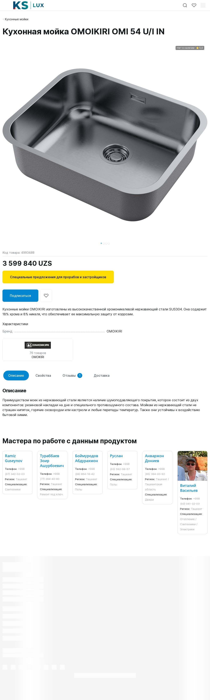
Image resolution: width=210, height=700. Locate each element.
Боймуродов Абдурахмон (86, 458)
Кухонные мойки (16, 19)
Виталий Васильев (189, 488)
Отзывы (72, 375)
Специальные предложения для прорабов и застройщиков (58, 277)
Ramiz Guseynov (13, 458)
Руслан (116, 455)
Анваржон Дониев (154, 458)
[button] (101, 243)
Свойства (43, 375)
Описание (16, 375)
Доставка (102, 375)
